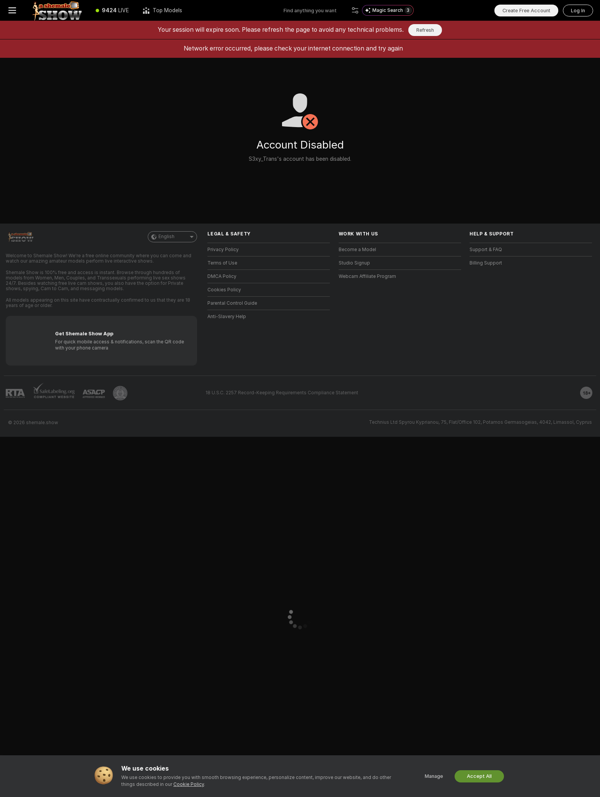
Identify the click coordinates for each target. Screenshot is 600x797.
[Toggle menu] (12, 10)
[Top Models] (162, 10)
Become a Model (357, 249)
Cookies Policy (224, 289)
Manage (434, 776)
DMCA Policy (221, 276)
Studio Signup (354, 263)
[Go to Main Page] (56, 10)
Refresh (425, 30)
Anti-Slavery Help (226, 316)
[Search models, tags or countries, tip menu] (316, 10)
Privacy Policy (223, 249)
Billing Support (486, 263)
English (172, 237)
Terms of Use (222, 263)
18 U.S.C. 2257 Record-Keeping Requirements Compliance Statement (281, 392)
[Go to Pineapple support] (120, 393)
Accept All (479, 776)
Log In (578, 10)
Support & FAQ (486, 249)
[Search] (355, 10)
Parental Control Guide (232, 303)
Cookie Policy (188, 784)
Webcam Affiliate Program (367, 276)
